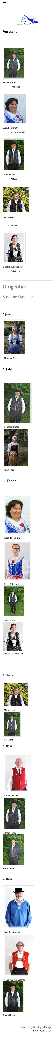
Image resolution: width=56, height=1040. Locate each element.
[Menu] (5, 4)
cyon (50, 1031)
